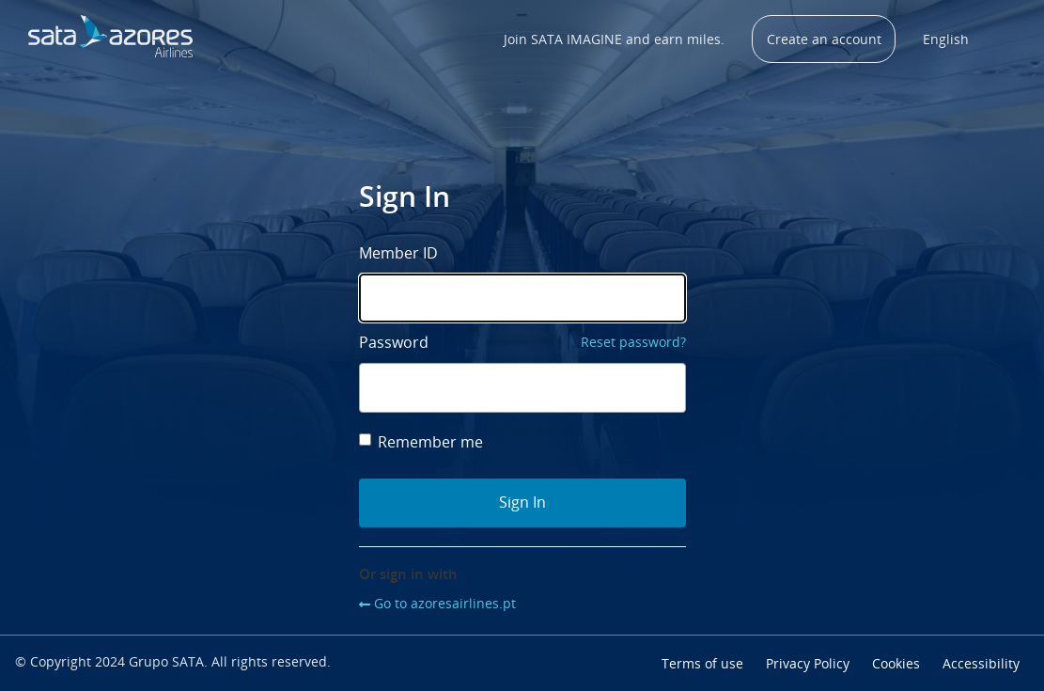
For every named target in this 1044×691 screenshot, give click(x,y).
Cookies (896, 663)
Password (394, 342)
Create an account (824, 39)
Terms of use (702, 663)
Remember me (421, 442)
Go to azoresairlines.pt (445, 603)
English (946, 39)
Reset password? (633, 342)
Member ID (398, 253)
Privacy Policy (807, 663)
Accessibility (981, 663)
